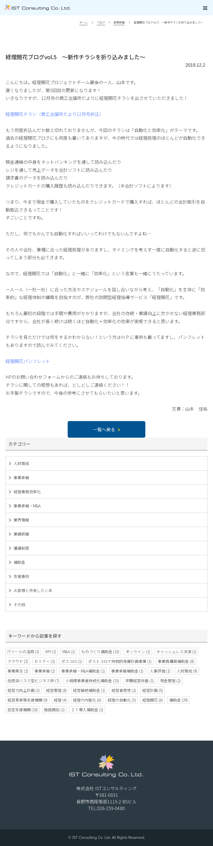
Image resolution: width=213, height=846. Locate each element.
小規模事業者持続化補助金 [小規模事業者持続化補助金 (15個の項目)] (92, 680)
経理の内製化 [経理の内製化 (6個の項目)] (87, 700)
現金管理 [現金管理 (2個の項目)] (170, 680)
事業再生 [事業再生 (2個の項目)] (17, 671)
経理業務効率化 (27, 491)
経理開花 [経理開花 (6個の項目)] (152, 700)
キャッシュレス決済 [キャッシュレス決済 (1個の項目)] (176, 651)
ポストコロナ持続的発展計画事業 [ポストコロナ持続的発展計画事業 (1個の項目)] (119, 661)
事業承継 (21, 477)
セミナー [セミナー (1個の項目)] (44, 661)
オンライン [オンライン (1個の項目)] (138, 651)
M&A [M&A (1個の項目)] (68, 651)
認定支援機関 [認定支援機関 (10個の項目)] (22, 709)
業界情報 (21, 520)
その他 (19, 604)
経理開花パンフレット (28, 361)
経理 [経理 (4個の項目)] (60, 700)
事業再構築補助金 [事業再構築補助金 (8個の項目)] (176, 661)
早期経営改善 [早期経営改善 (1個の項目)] (139, 680)
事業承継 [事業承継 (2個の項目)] (44, 671)
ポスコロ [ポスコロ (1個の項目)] (71, 661)
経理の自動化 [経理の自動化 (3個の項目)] (122, 700)
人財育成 (21, 463)
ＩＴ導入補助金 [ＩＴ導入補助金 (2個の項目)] (87, 709)
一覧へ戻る (106, 429)
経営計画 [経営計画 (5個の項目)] (152, 690)
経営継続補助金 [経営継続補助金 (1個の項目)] (89, 690)
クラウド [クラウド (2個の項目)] (17, 661)
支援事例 (21, 576)
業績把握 (21, 534)
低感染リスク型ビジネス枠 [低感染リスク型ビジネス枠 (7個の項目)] (33, 680)
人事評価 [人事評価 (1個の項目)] (160, 671)
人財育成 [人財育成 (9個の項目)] (187, 671)
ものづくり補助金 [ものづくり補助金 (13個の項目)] (100, 651)
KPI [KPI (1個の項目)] (50, 651)
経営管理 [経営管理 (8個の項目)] (56, 690)
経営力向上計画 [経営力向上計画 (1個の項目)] (23, 690)
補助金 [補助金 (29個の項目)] (178, 700)
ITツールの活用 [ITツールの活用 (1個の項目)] (23, 651)
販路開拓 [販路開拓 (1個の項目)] (54, 709)
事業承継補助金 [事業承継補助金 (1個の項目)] (127, 671)
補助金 (19, 562)
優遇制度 (21, 548)
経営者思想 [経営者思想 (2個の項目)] (123, 690)
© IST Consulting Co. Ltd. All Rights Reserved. (106, 837)
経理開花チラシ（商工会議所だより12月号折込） (55, 114)
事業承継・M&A (27, 505)
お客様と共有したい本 (33, 590)
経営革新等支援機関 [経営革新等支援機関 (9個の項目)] (27, 700)
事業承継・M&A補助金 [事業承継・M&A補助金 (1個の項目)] (83, 671)
